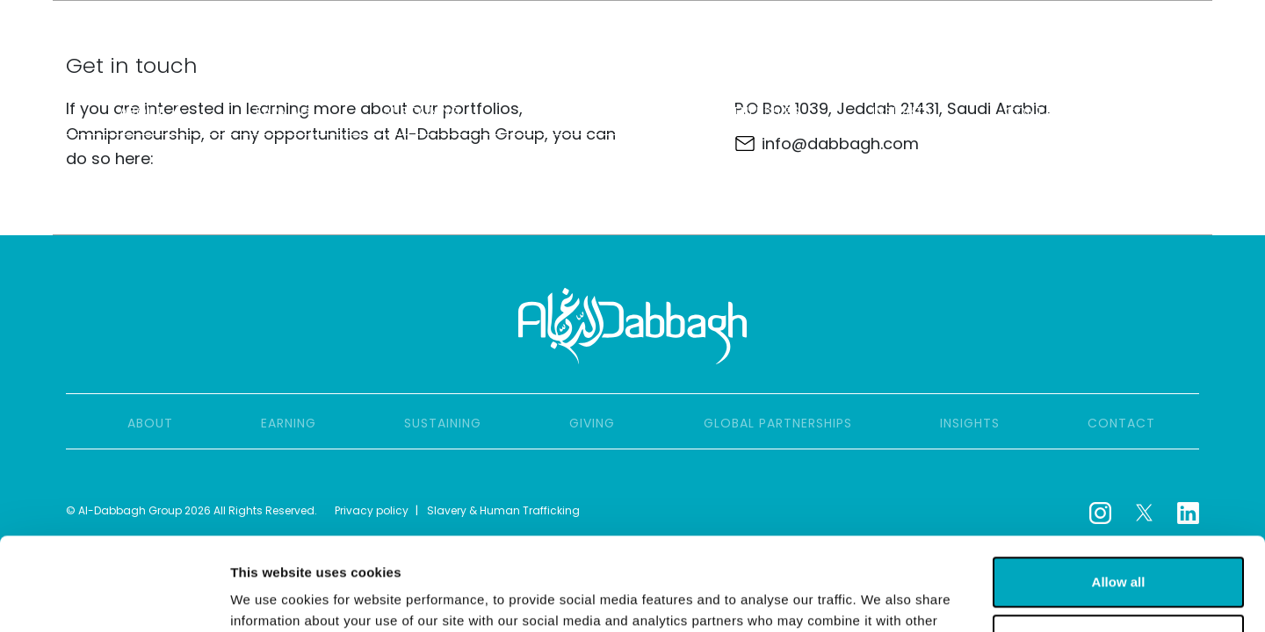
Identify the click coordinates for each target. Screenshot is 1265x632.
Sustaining (422, 111)
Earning (283, 111)
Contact (1039, 111)
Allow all (1119, 489)
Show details (271, 597)
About (151, 111)
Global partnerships (726, 111)
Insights (902, 111)
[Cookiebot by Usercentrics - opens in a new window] (114, 598)
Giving (556, 111)
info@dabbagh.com (840, 143)
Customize (1119, 546)
